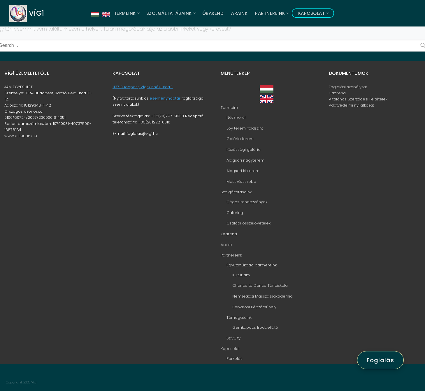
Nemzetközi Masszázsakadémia (262, 296)
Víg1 (36, 13)
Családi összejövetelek (248, 223)
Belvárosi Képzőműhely (254, 307)
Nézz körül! (236, 117)
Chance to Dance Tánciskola (260, 285)
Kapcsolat (231, 348)
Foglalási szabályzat (348, 87)
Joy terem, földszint (244, 128)
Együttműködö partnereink (252, 265)
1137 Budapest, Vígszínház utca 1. (143, 87)
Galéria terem (240, 138)
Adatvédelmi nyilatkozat (351, 105)
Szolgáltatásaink (237, 192)
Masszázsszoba (241, 181)
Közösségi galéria (243, 149)
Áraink (226, 244)
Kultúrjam (241, 275)
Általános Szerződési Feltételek (358, 99)
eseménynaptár (166, 98)
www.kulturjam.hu (20, 136)
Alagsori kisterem (242, 171)
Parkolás (234, 358)
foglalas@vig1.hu (142, 133)
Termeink (230, 107)
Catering (234, 212)
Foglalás (380, 360)
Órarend (229, 234)
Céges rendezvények (246, 202)
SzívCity (233, 338)
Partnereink (232, 255)
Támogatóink (239, 317)
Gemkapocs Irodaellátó (255, 327)
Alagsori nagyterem (245, 160)
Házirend (337, 93)
